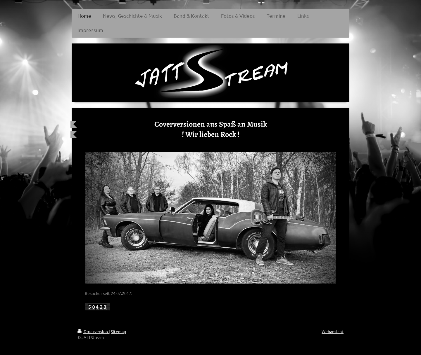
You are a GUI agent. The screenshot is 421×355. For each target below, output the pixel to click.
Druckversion (93, 331)
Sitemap (118, 331)
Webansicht (333, 331)
